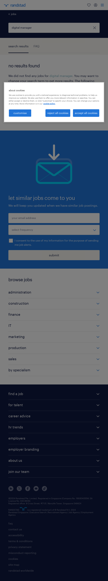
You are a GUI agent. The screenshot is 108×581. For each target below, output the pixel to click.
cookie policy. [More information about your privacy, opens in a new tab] (49, 104)
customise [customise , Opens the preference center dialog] (20, 113)
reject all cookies (57, 113)
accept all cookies (86, 113)
